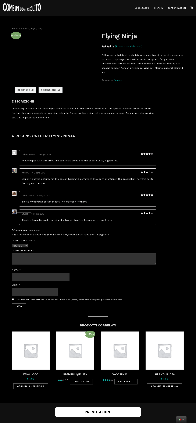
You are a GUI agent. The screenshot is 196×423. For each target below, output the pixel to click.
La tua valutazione (23, 245)
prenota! (158, 7)
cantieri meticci (177, 7)
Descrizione (25, 94)
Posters (25, 33)
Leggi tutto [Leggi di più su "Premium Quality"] (81, 386)
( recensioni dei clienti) (128, 50)
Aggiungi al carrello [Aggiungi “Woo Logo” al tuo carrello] (30, 391)
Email (16, 289)
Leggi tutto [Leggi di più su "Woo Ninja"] (125, 386)
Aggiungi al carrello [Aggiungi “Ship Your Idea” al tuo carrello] (164, 391)
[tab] (25, 95)
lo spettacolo (142, 7)
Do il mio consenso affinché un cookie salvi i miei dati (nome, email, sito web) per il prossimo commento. (69, 304)
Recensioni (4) (50, 94)
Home (15, 33)
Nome (16, 274)
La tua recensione (23, 255)
